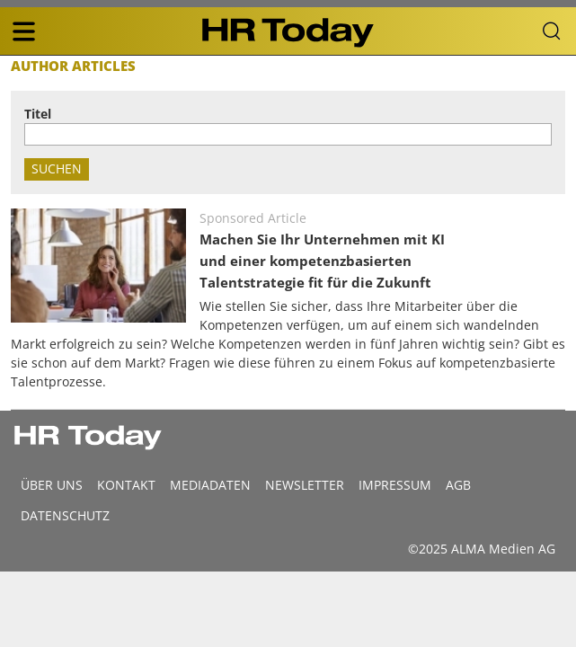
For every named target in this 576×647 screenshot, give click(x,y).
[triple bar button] (23, 31)
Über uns (52, 484)
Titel (37, 113)
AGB (458, 484)
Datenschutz (65, 515)
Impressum (395, 484)
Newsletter (304, 484)
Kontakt (126, 484)
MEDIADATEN (210, 484)
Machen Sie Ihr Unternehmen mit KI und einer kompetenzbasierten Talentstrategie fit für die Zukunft (322, 261)
